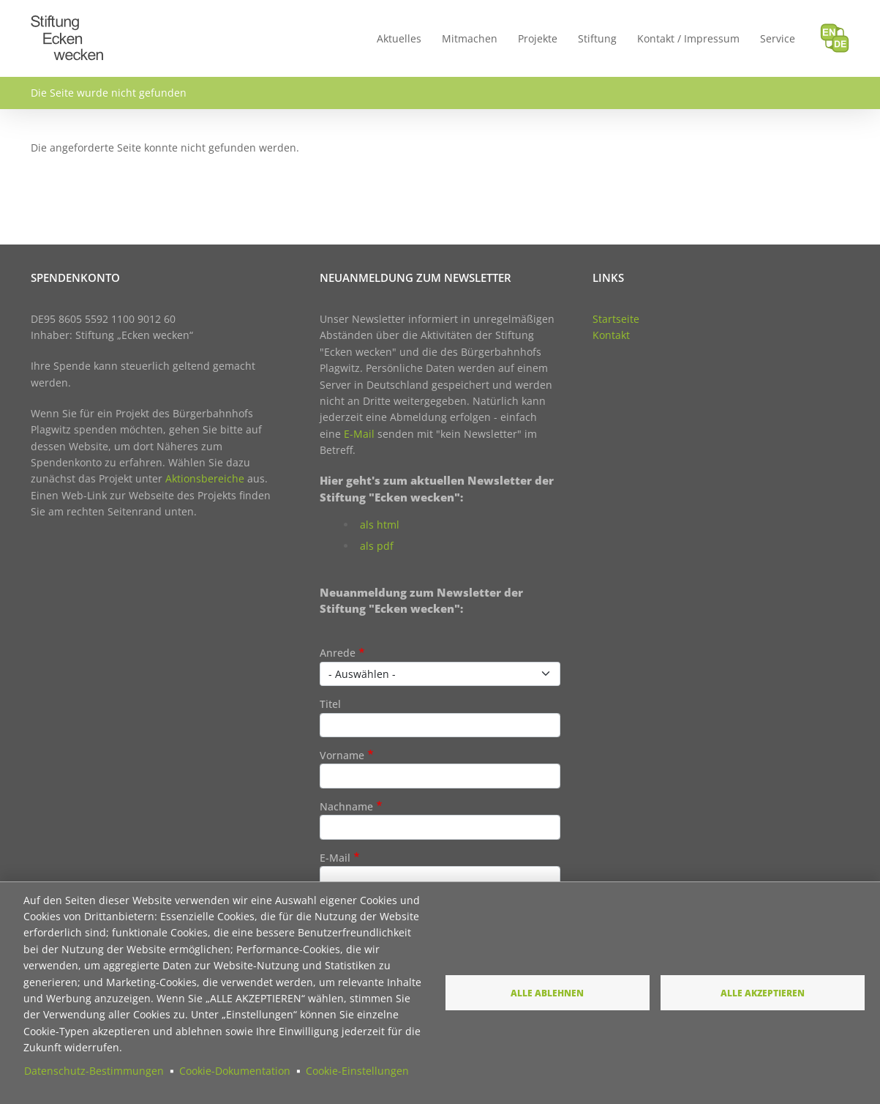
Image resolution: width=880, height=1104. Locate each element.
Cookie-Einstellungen (357, 1071)
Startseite (616, 319)
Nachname (346, 806)
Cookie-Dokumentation (234, 1071)
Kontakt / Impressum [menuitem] (688, 38)
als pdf (377, 546)
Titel (330, 704)
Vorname (342, 755)
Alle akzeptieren (763, 993)
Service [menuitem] (777, 38)
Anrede (338, 653)
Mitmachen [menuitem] (469, 38)
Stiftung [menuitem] (597, 38)
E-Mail (359, 434)
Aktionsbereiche (204, 478)
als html (379, 525)
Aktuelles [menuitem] (399, 38)
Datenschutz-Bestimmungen (94, 1071)
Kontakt (611, 335)
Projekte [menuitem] (537, 38)
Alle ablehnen (547, 993)
